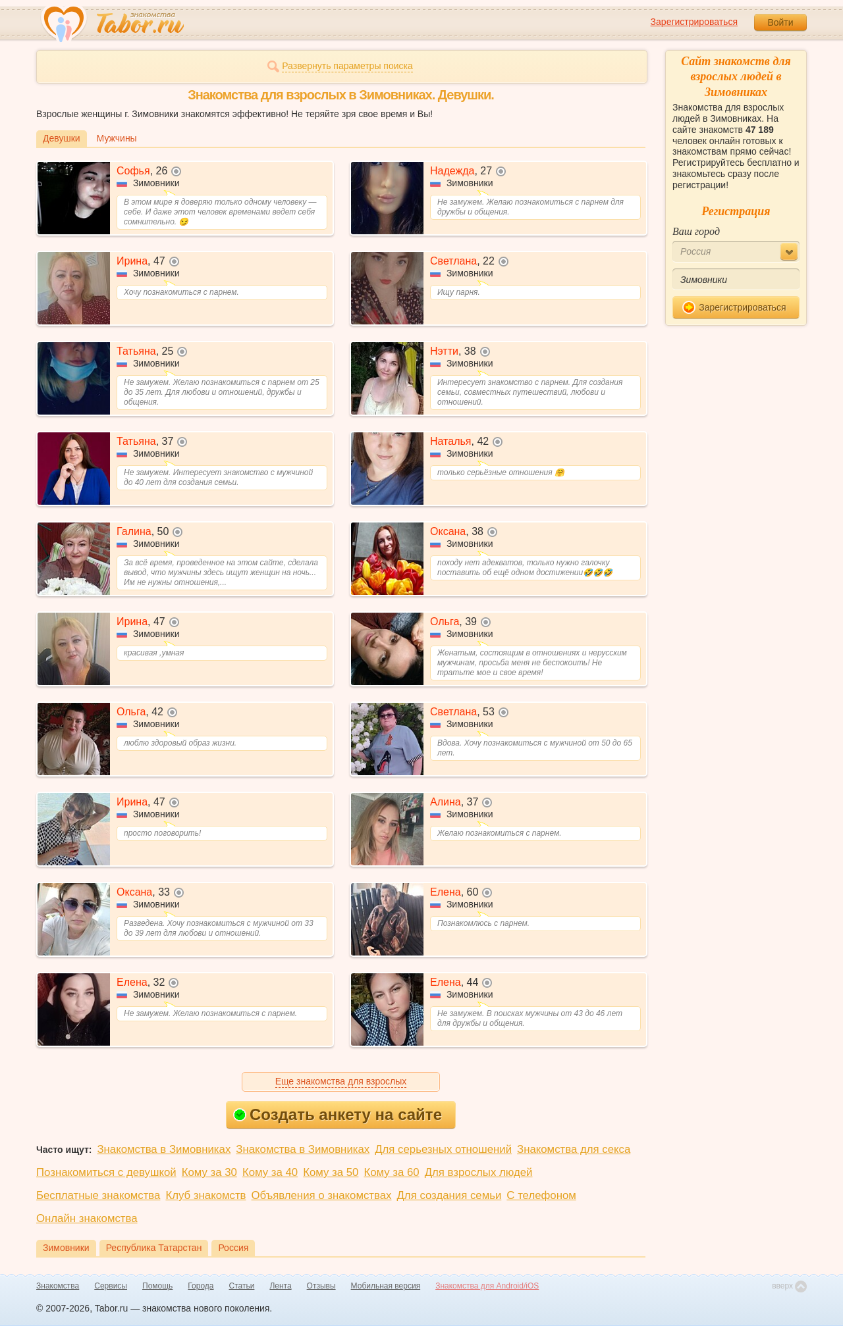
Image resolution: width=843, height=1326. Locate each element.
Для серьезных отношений (443, 1149)
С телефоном (541, 1195)
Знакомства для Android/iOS (487, 1285)
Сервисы (110, 1285)
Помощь (157, 1285)
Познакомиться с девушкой (106, 1172)
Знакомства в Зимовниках (164, 1149)
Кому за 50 (330, 1172)
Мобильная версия (386, 1285)
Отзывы (321, 1285)
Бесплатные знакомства (98, 1195)
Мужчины (117, 138)
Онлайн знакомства (87, 1218)
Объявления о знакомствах (322, 1195)
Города (200, 1285)
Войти (780, 22)
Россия (233, 1247)
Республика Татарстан (154, 1247)
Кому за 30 (209, 1172)
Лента (280, 1285)
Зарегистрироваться (694, 21)
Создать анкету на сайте (337, 1114)
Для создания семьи (448, 1195)
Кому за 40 (270, 1172)
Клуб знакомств (205, 1195)
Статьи (242, 1285)
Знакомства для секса (573, 1149)
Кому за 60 (391, 1172)
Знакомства (57, 1285)
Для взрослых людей (479, 1172)
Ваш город (696, 231)
